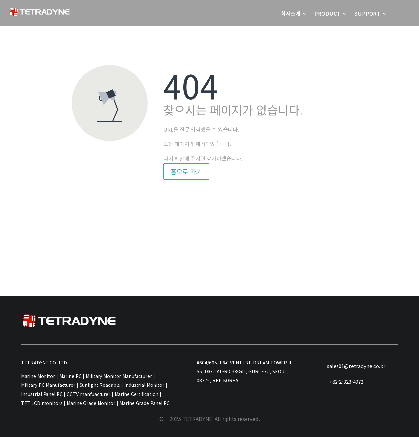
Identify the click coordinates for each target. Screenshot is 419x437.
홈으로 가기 (186, 171)
